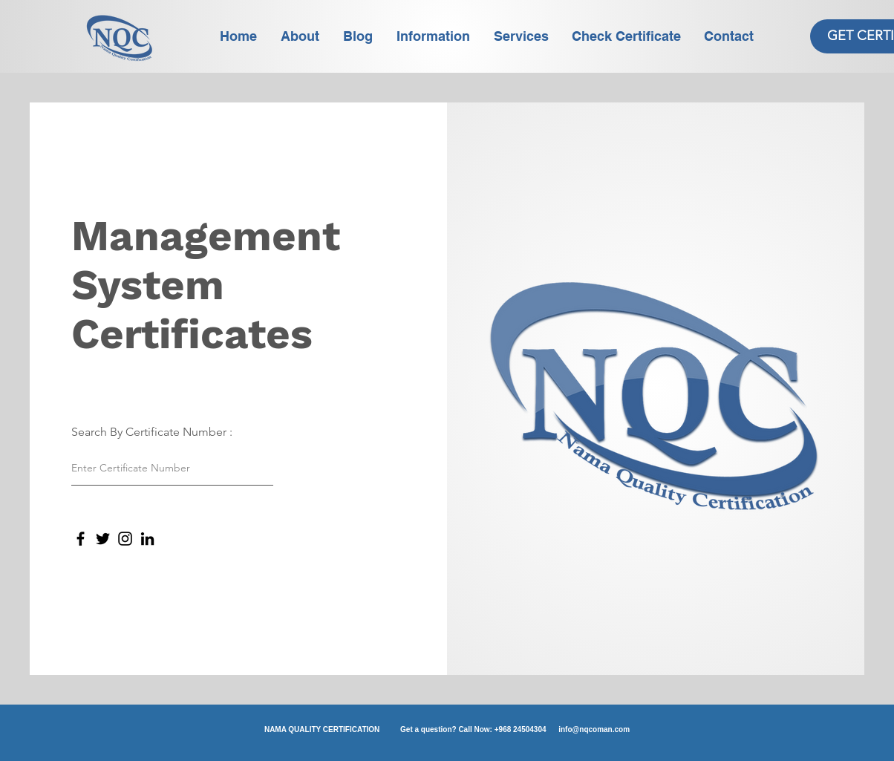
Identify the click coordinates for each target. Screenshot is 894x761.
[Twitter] (103, 538)
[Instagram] (125, 538)
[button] (434, 36)
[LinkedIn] (147, 538)
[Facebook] (80, 538)
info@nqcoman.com (594, 729)
